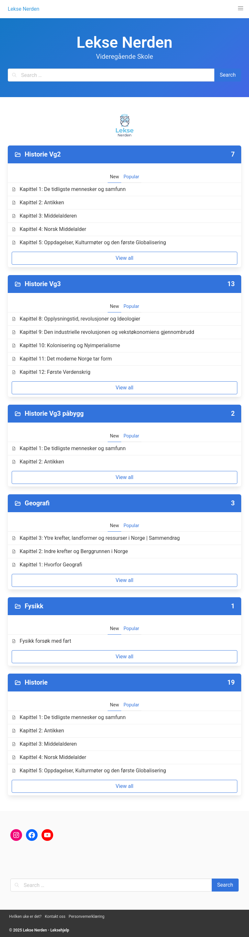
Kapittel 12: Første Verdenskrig (51, 372)
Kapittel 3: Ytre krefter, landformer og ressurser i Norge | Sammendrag (96, 538)
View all (124, 258)
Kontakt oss (55, 916)
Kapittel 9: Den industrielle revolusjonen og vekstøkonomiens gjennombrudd (103, 332)
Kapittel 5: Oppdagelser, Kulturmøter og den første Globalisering (89, 242)
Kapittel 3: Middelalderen (44, 216)
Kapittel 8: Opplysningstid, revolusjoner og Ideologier (76, 319)
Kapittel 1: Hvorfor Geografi (47, 565)
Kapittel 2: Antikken (38, 202)
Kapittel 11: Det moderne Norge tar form (62, 359)
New (114, 176)
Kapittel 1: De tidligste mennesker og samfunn (68, 189)
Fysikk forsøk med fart (41, 641)
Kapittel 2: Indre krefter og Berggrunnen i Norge (70, 551)
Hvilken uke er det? (25, 916)
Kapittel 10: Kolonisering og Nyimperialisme (66, 345)
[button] (240, 8)
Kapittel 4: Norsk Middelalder (49, 229)
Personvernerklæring (86, 916)
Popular (131, 176)
